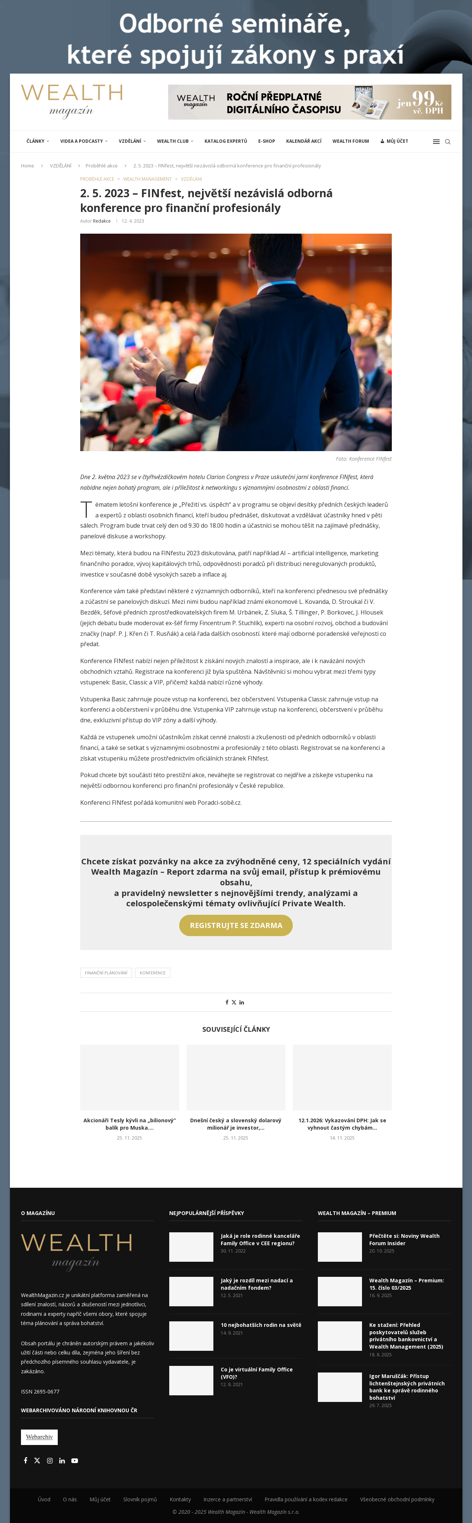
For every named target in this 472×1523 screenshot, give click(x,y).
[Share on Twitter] (234, 1002)
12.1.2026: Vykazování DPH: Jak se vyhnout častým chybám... (342, 1124)
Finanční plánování (106, 972)
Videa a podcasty (81, 141)
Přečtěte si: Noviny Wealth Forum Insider (404, 1239)
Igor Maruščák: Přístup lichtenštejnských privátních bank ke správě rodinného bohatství (407, 1387)
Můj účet (100, 1499)
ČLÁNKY (35, 141)
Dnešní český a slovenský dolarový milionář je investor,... (235, 1124)
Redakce (102, 221)
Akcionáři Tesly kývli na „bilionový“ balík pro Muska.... (130, 1124)
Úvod (44, 1499)
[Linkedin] (63, 1461)
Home (27, 165)
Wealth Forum (351, 141)
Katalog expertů (226, 141)
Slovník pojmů (140, 1499)
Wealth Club (173, 141)
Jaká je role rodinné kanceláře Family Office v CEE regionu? (260, 1239)
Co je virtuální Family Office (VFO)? (257, 1373)
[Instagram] (51, 1461)
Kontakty (180, 1499)
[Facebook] (26, 1461)
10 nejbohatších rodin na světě (261, 1324)
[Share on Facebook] (227, 1002)
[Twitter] (38, 1461)
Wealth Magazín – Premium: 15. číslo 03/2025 (406, 1284)
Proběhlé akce (102, 165)
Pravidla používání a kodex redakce (306, 1499)
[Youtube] (75, 1461)
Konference (153, 972)
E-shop (266, 141)
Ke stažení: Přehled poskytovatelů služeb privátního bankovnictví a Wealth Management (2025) (406, 1335)
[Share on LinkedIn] (241, 1002)
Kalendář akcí (304, 141)
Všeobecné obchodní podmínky (397, 1499)
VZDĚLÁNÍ (130, 141)
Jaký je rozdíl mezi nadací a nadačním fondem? (257, 1284)
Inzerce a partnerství (227, 1499)
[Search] (447, 141)
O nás (70, 1499)
